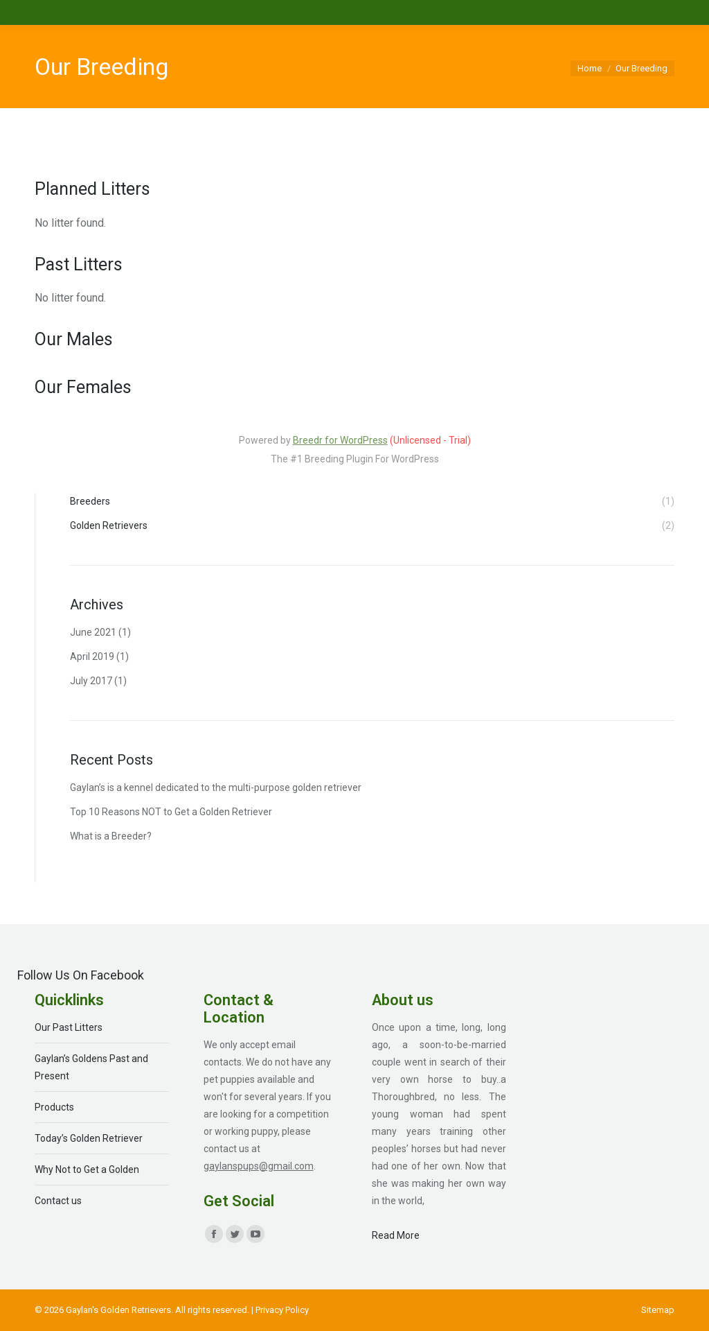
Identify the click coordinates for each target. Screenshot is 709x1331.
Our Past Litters (68, 1027)
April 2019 (92, 656)
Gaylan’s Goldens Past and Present (91, 1067)
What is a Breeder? (111, 836)
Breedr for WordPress (340, 440)
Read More (396, 1235)
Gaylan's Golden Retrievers (118, 1310)
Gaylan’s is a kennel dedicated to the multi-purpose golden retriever (215, 787)
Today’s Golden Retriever (89, 1138)
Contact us (58, 1200)
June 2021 (93, 632)
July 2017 (91, 680)
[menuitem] (657, 1310)
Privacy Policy (282, 1310)
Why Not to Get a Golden (87, 1169)
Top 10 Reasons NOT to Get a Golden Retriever (171, 811)
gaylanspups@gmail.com (259, 1166)
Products (54, 1107)
